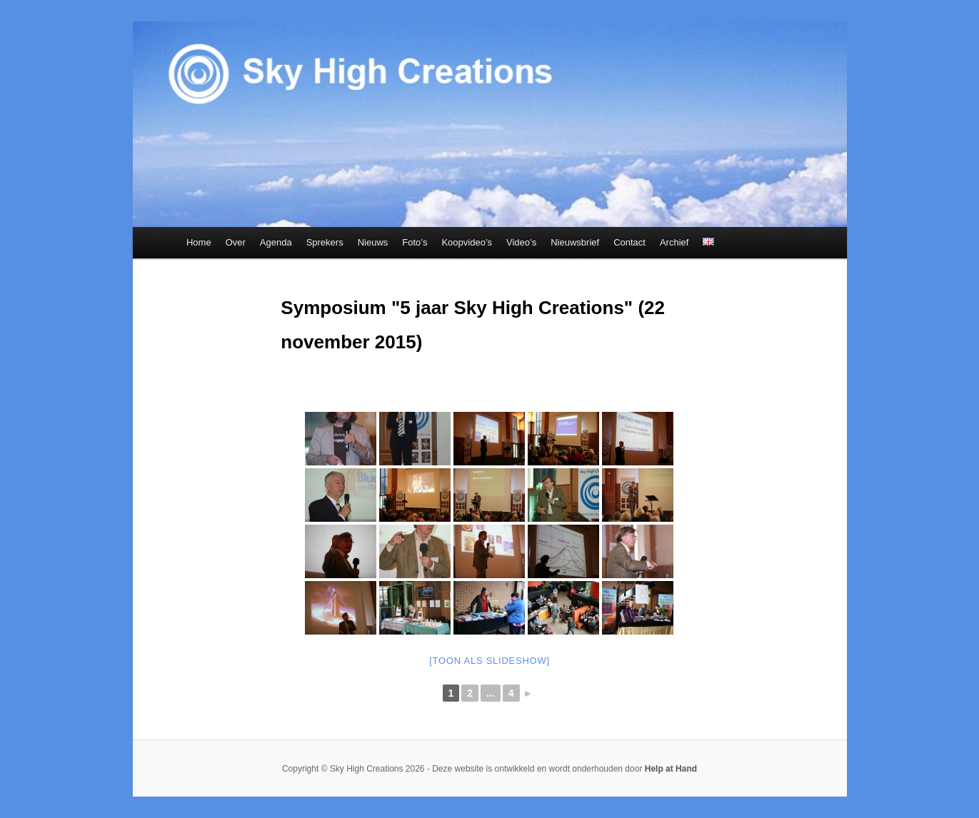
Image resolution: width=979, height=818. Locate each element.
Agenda (276, 242)
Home (198, 242)
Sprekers (324, 242)
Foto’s (414, 242)
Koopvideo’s (466, 242)
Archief (674, 242)
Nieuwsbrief (575, 242)
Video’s (521, 242)
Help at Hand (671, 769)
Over (236, 242)
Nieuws (373, 242)
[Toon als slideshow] (489, 660)
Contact (629, 242)
